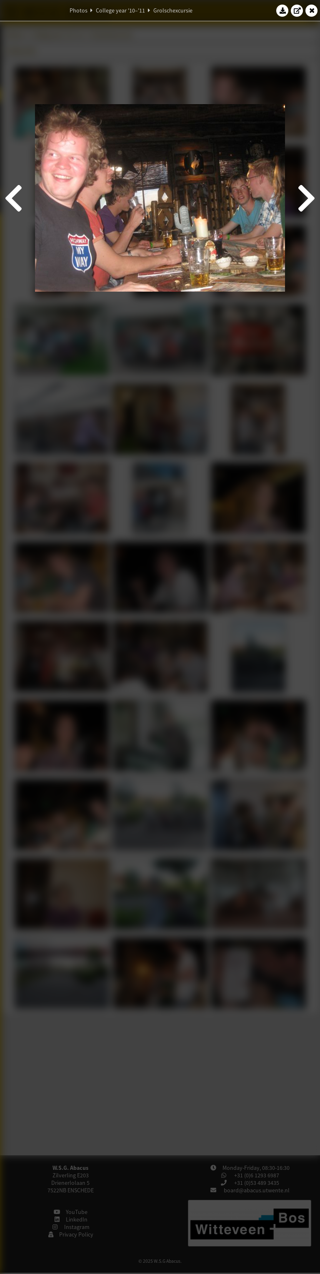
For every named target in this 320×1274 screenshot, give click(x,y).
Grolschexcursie (172, 10)
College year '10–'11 (120, 10)
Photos (79, 10)
